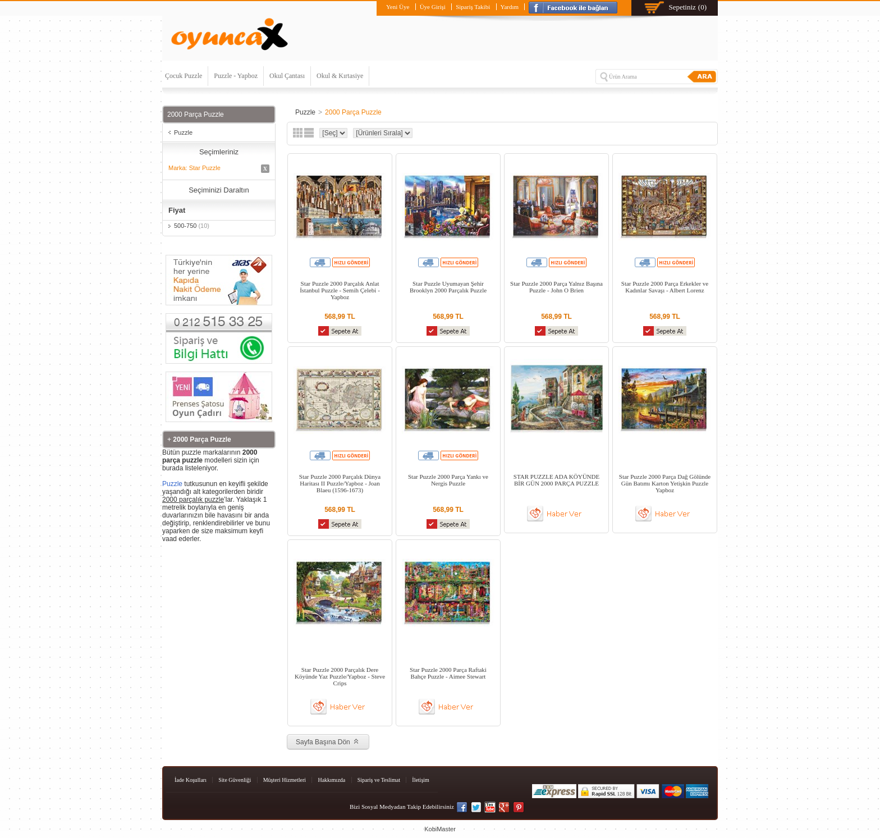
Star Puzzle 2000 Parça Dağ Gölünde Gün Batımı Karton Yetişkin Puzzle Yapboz (665, 483)
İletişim (420, 780)
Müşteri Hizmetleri (284, 780)
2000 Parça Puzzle (353, 112)
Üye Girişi (433, 6)
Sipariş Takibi (473, 6)
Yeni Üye (397, 6)
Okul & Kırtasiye (340, 76)
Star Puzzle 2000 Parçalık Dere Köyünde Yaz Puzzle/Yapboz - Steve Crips (340, 676)
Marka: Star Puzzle (218, 168)
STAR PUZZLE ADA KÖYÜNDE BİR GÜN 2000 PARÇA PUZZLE (556, 480)
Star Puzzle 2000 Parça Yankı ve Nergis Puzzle (448, 480)
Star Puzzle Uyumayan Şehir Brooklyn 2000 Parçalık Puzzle (448, 287)
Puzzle (183, 132)
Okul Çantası (287, 76)
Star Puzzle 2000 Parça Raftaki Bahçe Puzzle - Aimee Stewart (448, 673)
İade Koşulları (191, 780)
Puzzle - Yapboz (236, 76)
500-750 (191, 225)
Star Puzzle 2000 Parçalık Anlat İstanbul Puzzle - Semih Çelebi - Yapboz (340, 290)
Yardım (510, 6)
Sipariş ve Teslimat (379, 780)
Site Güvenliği (234, 780)
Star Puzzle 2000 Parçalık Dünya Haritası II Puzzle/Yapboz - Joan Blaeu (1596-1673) (340, 483)
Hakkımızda (331, 780)
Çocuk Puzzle (183, 76)
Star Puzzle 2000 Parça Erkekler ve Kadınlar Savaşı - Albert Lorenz (664, 287)
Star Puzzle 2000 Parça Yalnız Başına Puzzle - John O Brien (556, 287)
